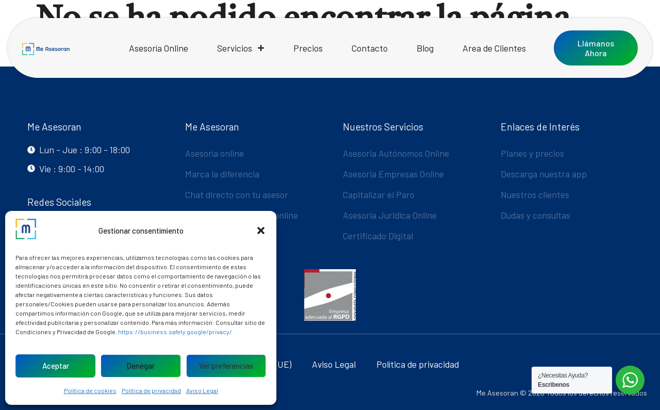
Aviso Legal (202, 390)
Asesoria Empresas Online (393, 173)
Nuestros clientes (535, 194)
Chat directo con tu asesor (236, 194)
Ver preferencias (226, 365)
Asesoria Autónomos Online (396, 153)
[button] (261, 230)
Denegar (140, 365)
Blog (425, 48)
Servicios (241, 48)
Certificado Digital (378, 235)
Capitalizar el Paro (379, 194)
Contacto (370, 48)
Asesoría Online (158, 48)
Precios (308, 48)
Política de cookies (90, 390)
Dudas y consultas (535, 215)
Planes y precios (532, 153)
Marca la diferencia (222, 173)
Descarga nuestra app (544, 173)
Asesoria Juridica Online (390, 215)
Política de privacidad (151, 390)
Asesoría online (214, 153)
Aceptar (55, 365)
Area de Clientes (494, 48)
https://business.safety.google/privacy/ (175, 331)
